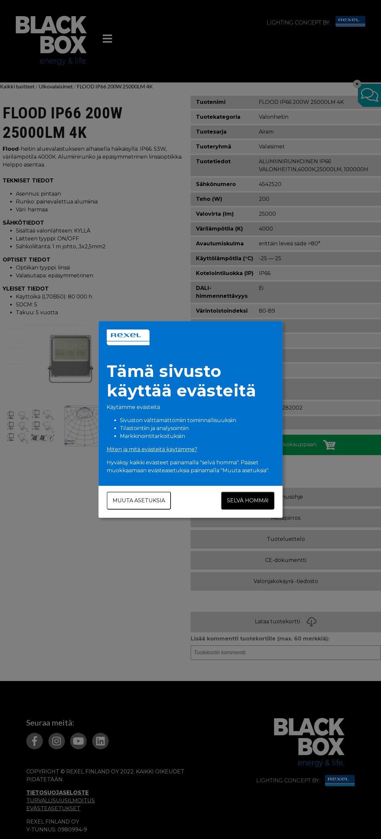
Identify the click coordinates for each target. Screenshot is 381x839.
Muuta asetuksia (139, 500)
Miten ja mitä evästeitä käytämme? (152, 449)
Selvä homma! (248, 500)
